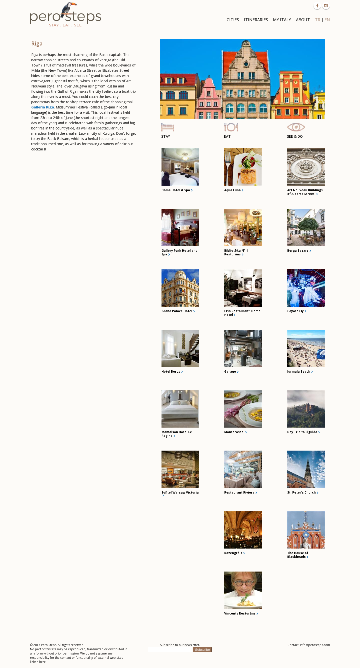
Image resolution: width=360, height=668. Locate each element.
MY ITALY (282, 19)
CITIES (233, 19)
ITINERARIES (256, 19)
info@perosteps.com (315, 645)
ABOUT (303, 19)
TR (317, 19)
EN (327, 19)
